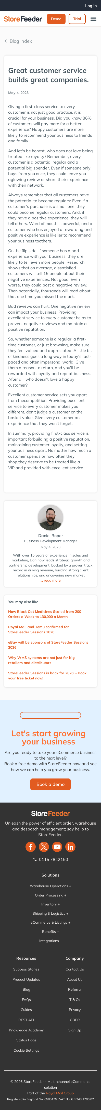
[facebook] (31, 847)
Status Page (26, 1040)
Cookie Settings (26, 1050)
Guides (26, 1009)
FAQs (26, 999)
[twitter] (44, 847)
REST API (26, 1020)
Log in (91, 5)
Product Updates (26, 979)
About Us (74, 979)
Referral (74, 989)
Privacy (75, 1009)
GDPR (75, 1020)
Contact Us (75, 969)
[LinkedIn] (70, 847)
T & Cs (74, 999)
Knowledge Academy (26, 1030)
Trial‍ (77, 18)
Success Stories (26, 969)
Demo (56, 18)
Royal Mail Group (60, 1093)
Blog (26, 989)
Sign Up (74, 1030)
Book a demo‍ (50, 784)
